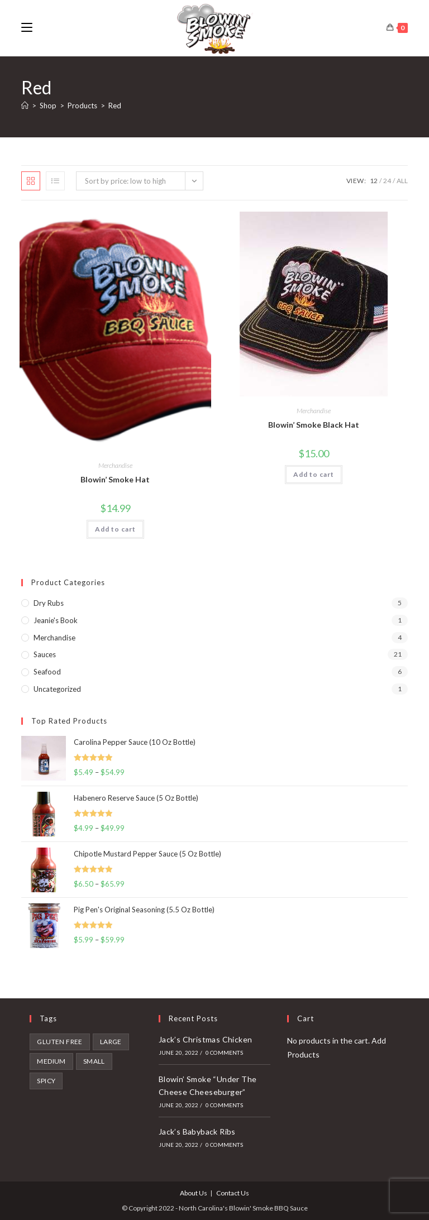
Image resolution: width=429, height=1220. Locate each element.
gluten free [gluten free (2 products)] (59, 1041)
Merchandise (115, 465)
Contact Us (232, 1193)
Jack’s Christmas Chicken (205, 1039)
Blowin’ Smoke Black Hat (313, 424)
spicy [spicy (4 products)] (46, 1081)
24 (387, 180)
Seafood (47, 671)
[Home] (24, 105)
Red (114, 105)
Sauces (45, 654)
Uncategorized (57, 689)
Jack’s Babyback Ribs (197, 1131)
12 (374, 180)
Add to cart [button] (115, 529)
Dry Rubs (49, 603)
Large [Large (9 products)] (111, 1041)
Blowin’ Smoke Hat (115, 479)
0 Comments (224, 1052)
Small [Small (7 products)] (94, 1061)
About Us (193, 1193)
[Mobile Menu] (26, 27)
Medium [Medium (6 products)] (51, 1061)
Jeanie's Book (56, 620)
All (402, 180)
